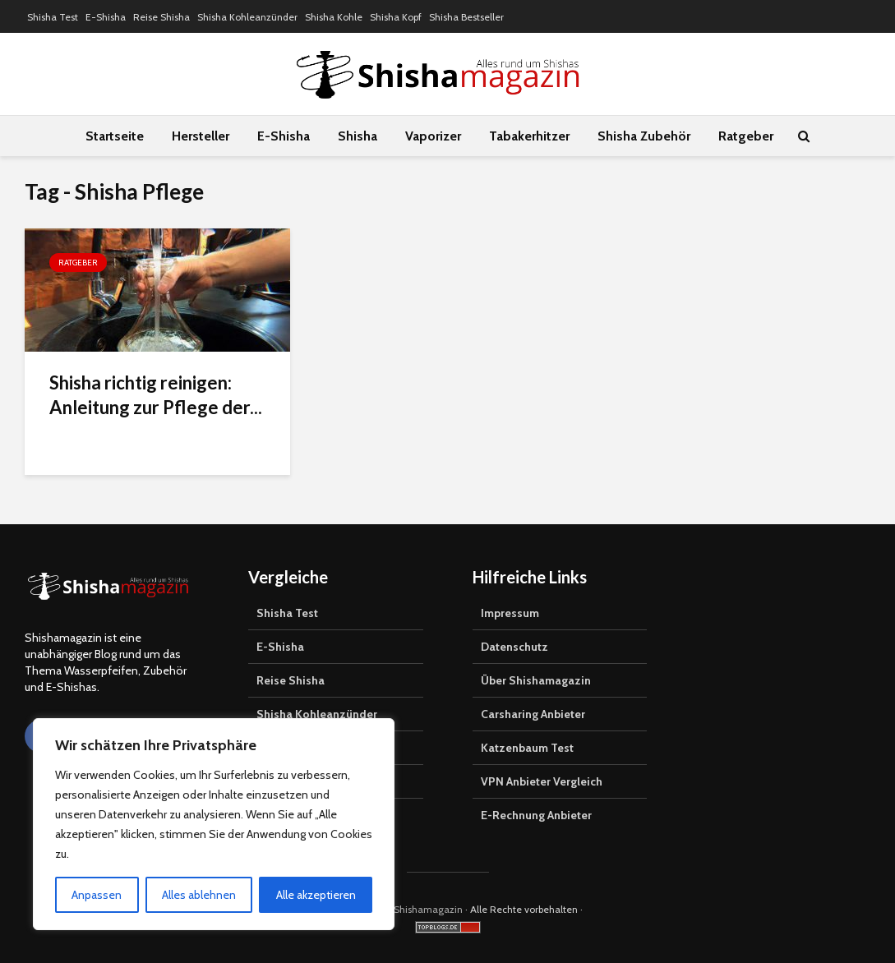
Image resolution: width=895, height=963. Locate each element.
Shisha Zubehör (643, 136)
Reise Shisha (161, 17)
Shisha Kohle (333, 17)
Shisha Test (52, 17)
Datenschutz (514, 646)
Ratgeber (745, 136)
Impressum (510, 613)
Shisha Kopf (396, 17)
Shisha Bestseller (466, 17)
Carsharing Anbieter (533, 714)
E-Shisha (105, 17)
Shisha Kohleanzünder (247, 17)
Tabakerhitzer (529, 136)
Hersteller (200, 136)
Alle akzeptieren (316, 894)
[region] (213, 824)
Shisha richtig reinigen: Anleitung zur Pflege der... (155, 394)
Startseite (114, 136)
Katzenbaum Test (527, 747)
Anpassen (97, 894)
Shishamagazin (428, 909)
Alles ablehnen (199, 894)
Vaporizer (433, 136)
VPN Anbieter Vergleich (541, 781)
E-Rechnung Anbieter (536, 815)
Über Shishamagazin (536, 680)
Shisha (357, 136)
